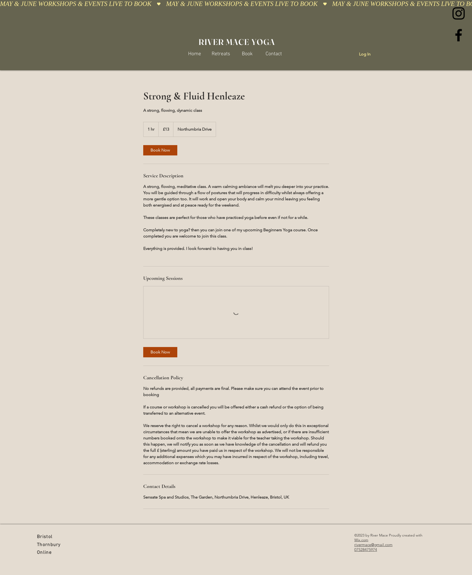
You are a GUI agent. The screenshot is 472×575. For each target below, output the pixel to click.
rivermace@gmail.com (373, 544)
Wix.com (361, 540)
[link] (160, 150)
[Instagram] (458, 13)
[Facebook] (458, 35)
